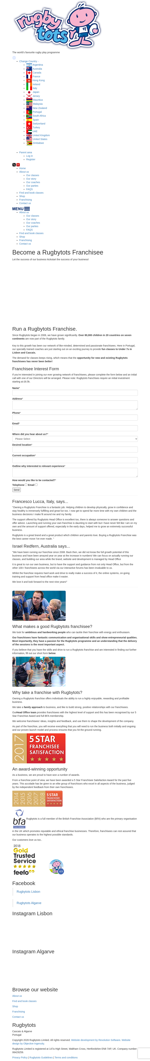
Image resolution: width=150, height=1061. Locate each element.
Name (15, 388)
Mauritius (38, 99)
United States (40, 139)
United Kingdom (41, 135)
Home (22, 168)
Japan (36, 92)
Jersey (36, 96)
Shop (22, 196)
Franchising (25, 199)
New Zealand (40, 108)
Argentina (38, 64)
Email (15, 423)
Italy (35, 88)
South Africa (39, 115)
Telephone (18, 485)
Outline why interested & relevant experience (38, 466)
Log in (29, 155)
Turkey (36, 127)
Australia (37, 68)
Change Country (28, 61)
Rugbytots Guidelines (41, 1057)
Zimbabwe (38, 143)
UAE (34, 131)
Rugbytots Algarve (29, 903)
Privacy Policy (20, 1057)
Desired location (21, 444)
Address (17, 398)
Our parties (32, 185)
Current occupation (23, 455)
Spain (36, 119)
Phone (16, 412)
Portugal (37, 111)
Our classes (32, 175)
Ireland (36, 84)
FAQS (29, 189)
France (36, 76)
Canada (37, 72)
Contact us (25, 203)
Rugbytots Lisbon (28, 891)
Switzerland (39, 123)
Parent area (25, 152)
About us (24, 171)
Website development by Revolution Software (95, 1040)
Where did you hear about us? (29, 434)
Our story (31, 178)
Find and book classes (31, 192)
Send (17, 489)
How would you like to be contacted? (33, 480)
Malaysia (38, 104)
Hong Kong (38, 80)
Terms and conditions (66, 1057)
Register (30, 159)
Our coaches (33, 182)
